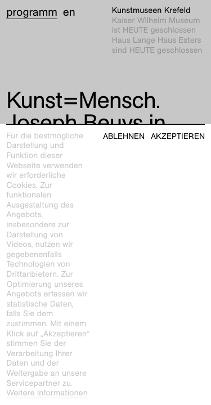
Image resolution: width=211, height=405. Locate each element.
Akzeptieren (178, 136)
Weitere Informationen (47, 393)
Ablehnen (124, 136)
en (69, 12)
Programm (31, 12)
